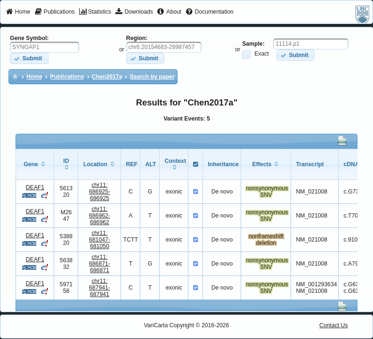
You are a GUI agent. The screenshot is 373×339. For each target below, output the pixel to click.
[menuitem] (18, 12)
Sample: (253, 43)
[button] (29, 58)
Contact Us (333, 325)
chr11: (99, 192)
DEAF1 (35, 187)
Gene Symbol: (29, 38)
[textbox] (44, 47)
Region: (137, 38)
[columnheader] (35, 164)
